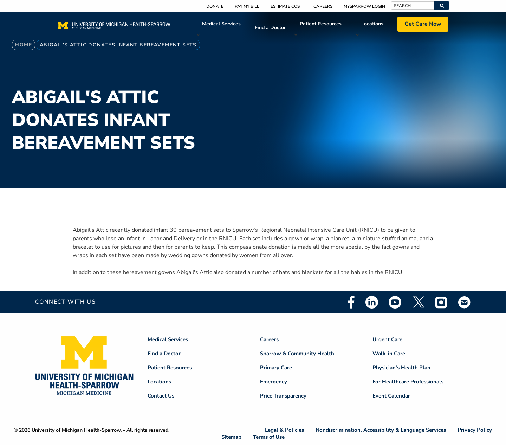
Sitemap (231, 437)
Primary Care (276, 367)
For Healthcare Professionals (407, 381)
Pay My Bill (247, 6)
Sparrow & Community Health (297, 353)
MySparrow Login (364, 6)
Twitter (418, 302)
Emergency (273, 381)
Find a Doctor (270, 27)
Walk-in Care (388, 353)
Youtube (395, 302)
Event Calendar (391, 395)
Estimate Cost (286, 6)
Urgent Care (387, 339)
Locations (372, 23)
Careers (322, 6)
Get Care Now (422, 24)
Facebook (351, 302)
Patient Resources (321, 23)
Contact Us (161, 395)
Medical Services (221, 23)
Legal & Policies (284, 430)
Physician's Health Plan (401, 367)
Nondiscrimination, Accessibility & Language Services (381, 430)
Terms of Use (269, 437)
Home (23, 45)
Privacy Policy (475, 430)
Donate (214, 6)
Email (464, 302)
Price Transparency (283, 395)
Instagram (441, 302)
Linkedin (371, 302)
